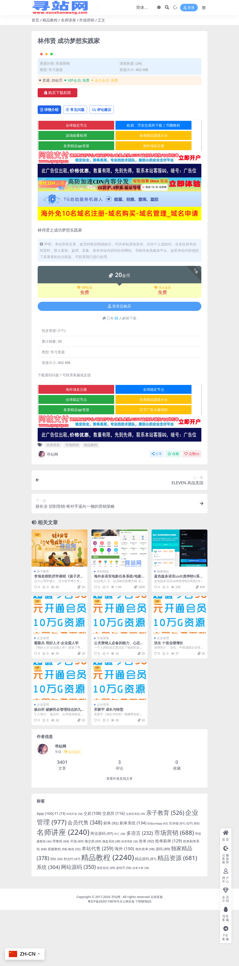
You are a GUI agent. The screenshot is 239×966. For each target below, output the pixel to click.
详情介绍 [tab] (51, 165)
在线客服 (157, 953)
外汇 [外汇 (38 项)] (119, 890)
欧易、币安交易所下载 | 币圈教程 (120, 181)
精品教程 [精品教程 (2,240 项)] (107, 913)
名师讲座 (68, 19)
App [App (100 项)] (45, 869)
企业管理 (43, 694)
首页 (35, 19)
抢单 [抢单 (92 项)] (146, 897)
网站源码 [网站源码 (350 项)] (78, 923)
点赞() (191, 510)
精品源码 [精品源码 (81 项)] (145, 914)
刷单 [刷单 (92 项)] (110, 879)
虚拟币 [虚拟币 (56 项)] (123, 924)
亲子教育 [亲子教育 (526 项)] (165, 868)
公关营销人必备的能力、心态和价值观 (119, 700)
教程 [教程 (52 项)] (74, 905)
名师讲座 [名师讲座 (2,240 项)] (63, 888)
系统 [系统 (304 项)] (48, 923)
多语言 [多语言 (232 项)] (139, 889)
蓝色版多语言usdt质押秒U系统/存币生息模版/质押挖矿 (179, 634)
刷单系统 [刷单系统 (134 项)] (133, 879)
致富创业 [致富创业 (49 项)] (106, 924)
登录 (189, 8)
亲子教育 (43, 627)
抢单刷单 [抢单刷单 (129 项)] (168, 897)
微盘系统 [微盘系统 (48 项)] (111, 897)
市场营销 (86, 19)
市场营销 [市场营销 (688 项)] (174, 888)
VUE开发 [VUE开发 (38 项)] (74, 869)
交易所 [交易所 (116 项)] (113, 869)
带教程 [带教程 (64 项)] (61, 897)
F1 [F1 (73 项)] (60, 869)
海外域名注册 (119, 201)
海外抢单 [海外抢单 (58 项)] (145, 905)
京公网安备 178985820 (135, 957)
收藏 (173, 510)
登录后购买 (119, 362)
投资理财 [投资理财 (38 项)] (129, 897)
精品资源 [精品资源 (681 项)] (177, 914)
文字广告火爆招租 (120, 465)
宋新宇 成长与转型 (108, 765)
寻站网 (48, 510)
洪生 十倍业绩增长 (168, 698)
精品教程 (50, 19)
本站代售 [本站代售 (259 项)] (97, 904)
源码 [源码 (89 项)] (163, 904)
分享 (157, 510)
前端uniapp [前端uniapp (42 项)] (157, 879)
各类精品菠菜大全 (120, 191)
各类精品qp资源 (65, 201)
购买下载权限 (57, 148)
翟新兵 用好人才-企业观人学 (56, 698)
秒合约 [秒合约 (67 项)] (72, 915)
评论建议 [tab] (113, 165)
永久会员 (162, 344)
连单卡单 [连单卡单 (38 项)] (140, 924)
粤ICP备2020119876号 (103, 957)
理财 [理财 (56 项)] (56, 915)
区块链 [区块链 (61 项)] (177, 879)
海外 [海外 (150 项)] (124, 904)
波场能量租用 (65, 191)
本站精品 (103, 627)
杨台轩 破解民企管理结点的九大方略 (59, 767)
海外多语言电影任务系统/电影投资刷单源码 (117, 634)
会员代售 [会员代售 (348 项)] (84, 878)
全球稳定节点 (65, 181)
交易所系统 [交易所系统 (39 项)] (135, 869)
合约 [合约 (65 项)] (193, 879)
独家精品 (163, 627)
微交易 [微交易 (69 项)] (93, 897)
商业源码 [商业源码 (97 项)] (101, 889)
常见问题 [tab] (82, 165)
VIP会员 (84, 344)
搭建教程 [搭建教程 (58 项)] (57, 905)
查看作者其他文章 (119, 835)
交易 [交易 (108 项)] (92, 869)
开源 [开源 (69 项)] (77, 897)
